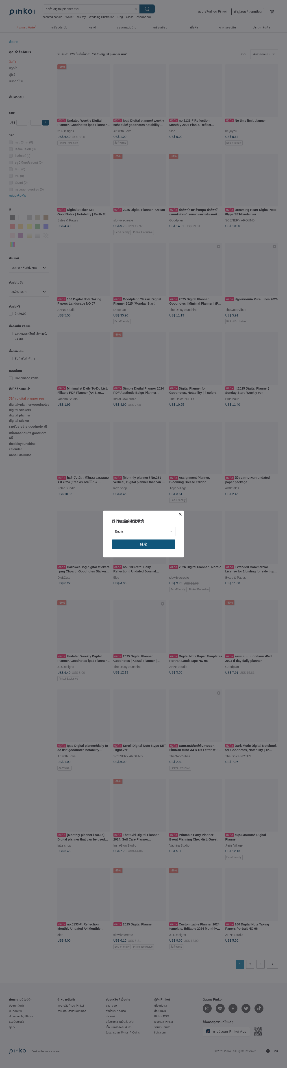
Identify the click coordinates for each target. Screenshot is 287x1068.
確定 (143, 544)
